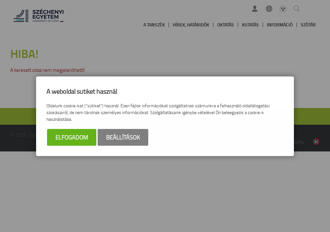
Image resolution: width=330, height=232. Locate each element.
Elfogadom (71, 137)
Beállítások (123, 137)
